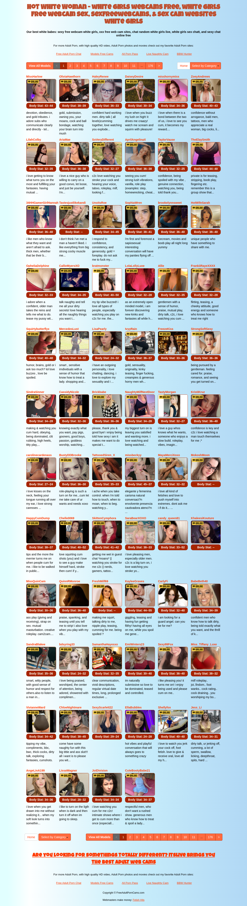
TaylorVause (166, 139)
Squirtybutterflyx (37, 329)
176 (150, 65)
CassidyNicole (69, 392)
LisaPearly (99, 329)
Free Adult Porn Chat (68, 53)
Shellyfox (164, 707)
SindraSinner (35, 392)
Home (184, 65)
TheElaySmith (200, 139)
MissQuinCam (36, 581)
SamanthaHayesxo (105, 644)
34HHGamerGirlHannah (42, 202)
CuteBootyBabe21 (137, 770)
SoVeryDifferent (103, 139)
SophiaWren (133, 202)
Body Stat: (41, 105)
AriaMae (64, 139)
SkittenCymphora (104, 518)
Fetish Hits (139, 900)
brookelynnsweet (170, 202)
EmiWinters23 (134, 644)
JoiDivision (100, 770)
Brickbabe (99, 392)
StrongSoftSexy (202, 329)
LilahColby (33, 139)
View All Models (40, 65)
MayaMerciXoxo (169, 455)
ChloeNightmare (70, 707)
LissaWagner (68, 770)
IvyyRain (131, 329)
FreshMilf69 (100, 581)
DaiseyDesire (134, 76)
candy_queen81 (169, 518)
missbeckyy (133, 455)
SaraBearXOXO (135, 518)
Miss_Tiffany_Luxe (204, 644)
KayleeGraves (134, 581)
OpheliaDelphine (37, 265)
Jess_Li (196, 707)
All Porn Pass (130, 53)
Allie (161, 265)
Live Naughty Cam (157, 53)
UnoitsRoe (99, 202)
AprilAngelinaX (135, 139)
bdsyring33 (67, 644)
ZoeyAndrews (200, 76)
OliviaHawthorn (70, 76)
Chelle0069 (66, 518)
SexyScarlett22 (102, 707)
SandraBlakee (36, 644)
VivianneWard (35, 707)
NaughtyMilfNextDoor (140, 392)
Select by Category (205, 65)
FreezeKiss (165, 329)
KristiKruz (198, 392)
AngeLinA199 (35, 770)
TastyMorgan (167, 392)
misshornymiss (168, 76)
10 (125, 65)
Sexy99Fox (165, 644)
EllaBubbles (133, 707)
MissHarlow (34, 76)
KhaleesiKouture (202, 518)
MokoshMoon (200, 455)
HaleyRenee (100, 76)
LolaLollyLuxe (135, 265)
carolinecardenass (39, 455)
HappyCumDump (38, 518)
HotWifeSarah (200, 202)
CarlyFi (163, 581)
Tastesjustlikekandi (72, 202)
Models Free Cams (101, 53)
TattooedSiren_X (103, 455)
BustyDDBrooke (70, 455)
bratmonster (100, 265)
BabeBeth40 (199, 581)
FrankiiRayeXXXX (203, 265)
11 (133, 65)
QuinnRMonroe (69, 581)
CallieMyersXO (69, 265)
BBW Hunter (184, 53)
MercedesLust (69, 329)
